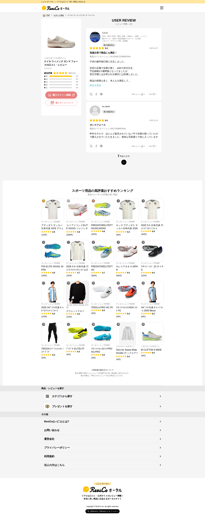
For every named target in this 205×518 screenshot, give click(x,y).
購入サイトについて (61, 103)
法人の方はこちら (54, 465)
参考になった (138, 94)
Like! (152, 94)
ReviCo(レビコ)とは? (56, 421)
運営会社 (49, 439)
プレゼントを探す (58, 406)
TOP (48, 15)
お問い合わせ (52, 430)
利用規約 (49, 456)
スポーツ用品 (59, 15)
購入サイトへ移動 (62, 95)
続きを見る (95, 85)
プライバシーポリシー (57, 447)
